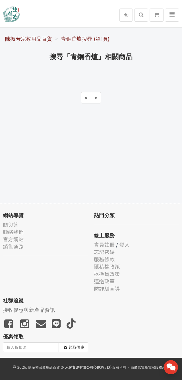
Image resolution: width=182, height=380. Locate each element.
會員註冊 (104, 244)
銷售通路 (13, 246)
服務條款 (104, 259)
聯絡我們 (13, 231)
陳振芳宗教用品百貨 (28, 39)
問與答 (10, 224)
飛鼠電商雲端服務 (148, 367)
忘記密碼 (104, 252)
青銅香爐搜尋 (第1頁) (85, 39)
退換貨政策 (107, 273)
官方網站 (13, 239)
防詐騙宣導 (107, 288)
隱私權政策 (107, 266)
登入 (124, 244)
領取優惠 (74, 347)
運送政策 (104, 281)
